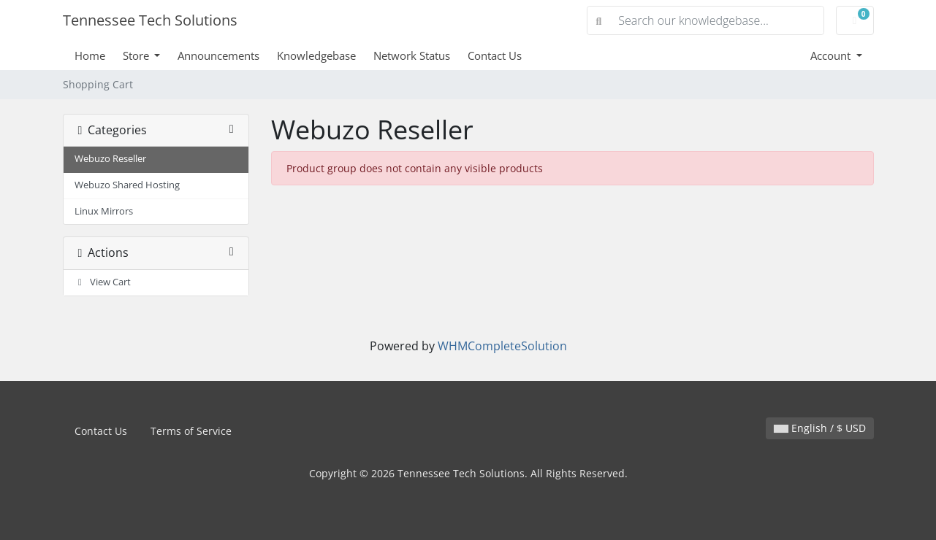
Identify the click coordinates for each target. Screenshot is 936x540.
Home (90, 55)
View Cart (103, 282)
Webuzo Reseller (110, 159)
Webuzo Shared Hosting (127, 185)
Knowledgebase (316, 55)
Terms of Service (191, 431)
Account (831, 55)
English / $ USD (820, 428)
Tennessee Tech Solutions (150, 20)
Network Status (411, 55)
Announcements (218, 55)
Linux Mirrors (104, 211)
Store (137, 55)
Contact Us (495, 55)
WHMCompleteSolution (502, 346)
